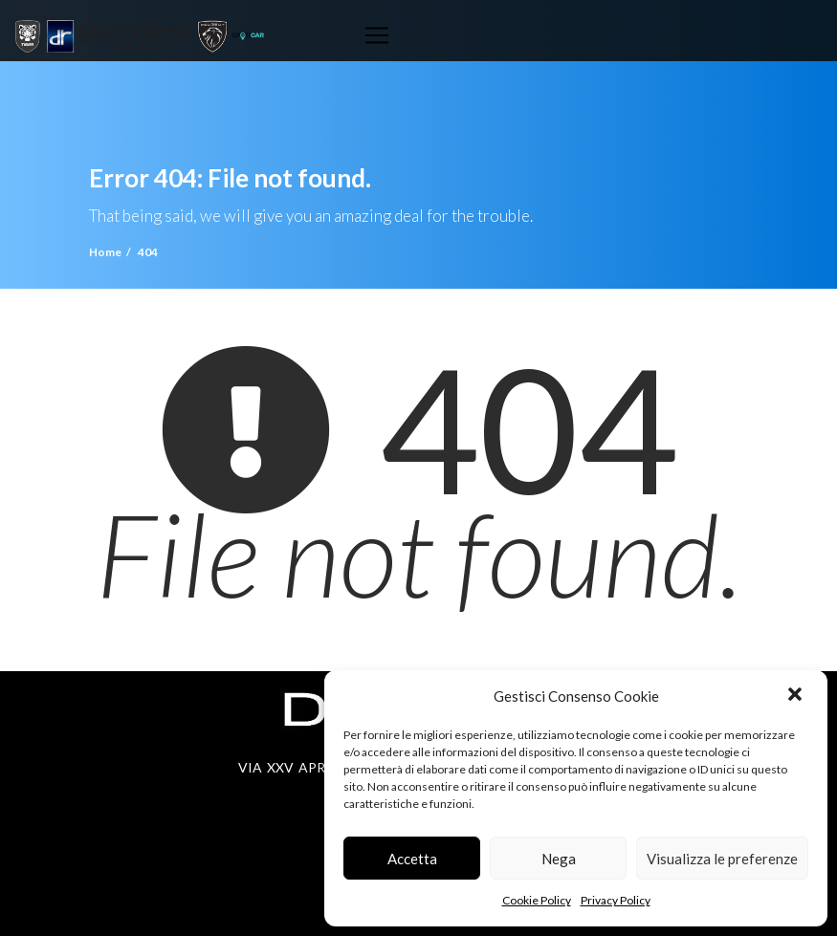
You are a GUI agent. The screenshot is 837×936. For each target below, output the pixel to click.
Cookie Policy (536, 900)
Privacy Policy (615, 900)
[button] (796, 696)
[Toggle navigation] (377, 35)
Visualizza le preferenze (722, 858)
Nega (558, 858)
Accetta (412, 858)
